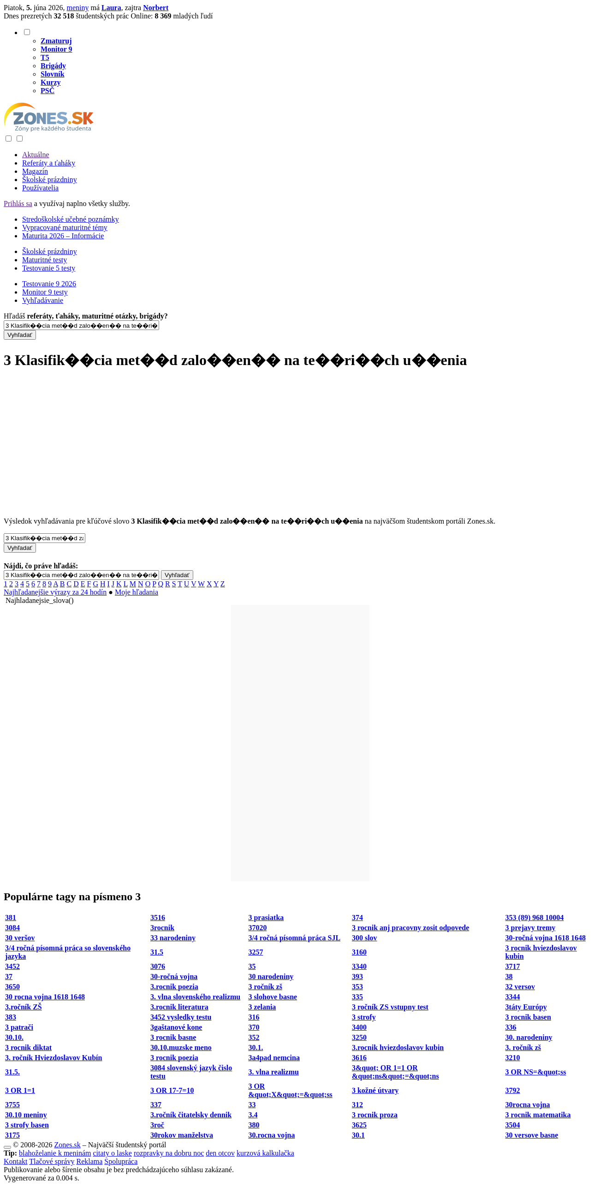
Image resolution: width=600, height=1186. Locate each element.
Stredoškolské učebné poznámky (70, 219)
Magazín (35, 171)
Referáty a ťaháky (48, 163)
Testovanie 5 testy (48, 268)
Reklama (89, 1161)
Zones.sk (67, 1145)
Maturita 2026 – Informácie (63, 236)
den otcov (220, 1153)
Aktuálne (35, 155)
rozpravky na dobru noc (169, 1153)
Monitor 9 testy (45, 292)
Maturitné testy (44, 260)
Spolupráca (120, 1161)
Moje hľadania (136, 592)
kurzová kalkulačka (265, 1153)
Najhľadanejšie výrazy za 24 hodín (55, 592)
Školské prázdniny (49, 179)
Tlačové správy (51, 1161)
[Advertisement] (300, 443)
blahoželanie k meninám (55, 1153)
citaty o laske (112, 1153)
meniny (77, 8)
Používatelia (40, 188)
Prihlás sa (18, 203)
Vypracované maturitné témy (64, 227)
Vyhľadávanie (42, 300)
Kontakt (16, 1161)
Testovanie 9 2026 (49, 284)
